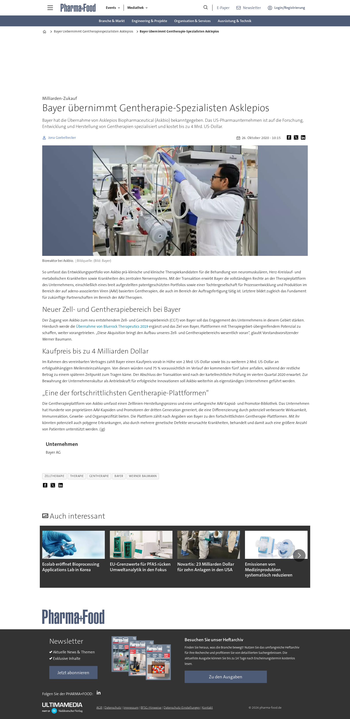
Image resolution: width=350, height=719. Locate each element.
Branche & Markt (112, 21)
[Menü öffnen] (50, 7)
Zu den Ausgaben (225, 677)
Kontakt (207, 707)
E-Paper (223, 7)
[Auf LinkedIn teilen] (304, 138)
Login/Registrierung (289, 7)
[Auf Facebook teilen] (290, 138)
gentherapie (99, 476)
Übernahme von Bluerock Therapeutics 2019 (112, 326)
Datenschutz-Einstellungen (182, 707)
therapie (77, 476)
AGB (99, 707)
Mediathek (135, 7)
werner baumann (143, 476)
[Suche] (205, 7)
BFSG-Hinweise (151, 707)
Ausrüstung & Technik (234, 21)
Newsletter (252, 7)
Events (111, 7)
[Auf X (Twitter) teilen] (297, 138)
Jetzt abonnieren (73, 672)
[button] (299, 555)
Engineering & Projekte (149, 21)
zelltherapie (55, 476)
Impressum (130, 707)
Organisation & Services (192, 21)
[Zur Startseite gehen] (78, 8)
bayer (119, 476)
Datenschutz (112, 707)
